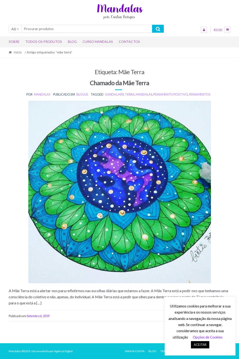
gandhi (111, 94)
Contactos (129, 42)
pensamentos (199, 94)
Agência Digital (63, 351)
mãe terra (126, 94)
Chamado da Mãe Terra (119, 83)
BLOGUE (82, 94)
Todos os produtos (43, 42)
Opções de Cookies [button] (208, 337)
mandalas (42, 94)
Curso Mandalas (97, 42)
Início (18, 52)
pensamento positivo (170, 94)
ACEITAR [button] (200, 345)
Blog (72, 42)
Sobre (14, 42)
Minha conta (134, 351)
